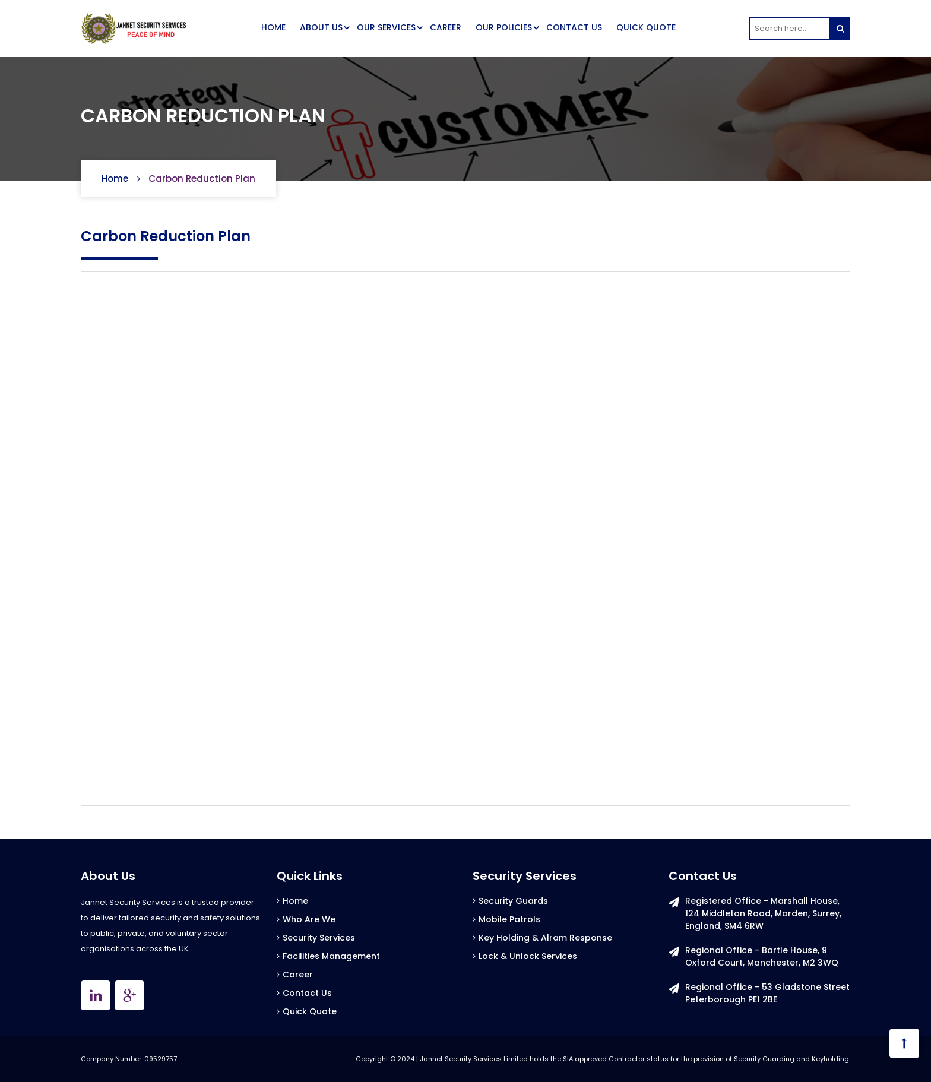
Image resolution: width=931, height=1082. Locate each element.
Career (298, 974)
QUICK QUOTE (646, 27)
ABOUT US (321, 27)
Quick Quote (310, 1011)
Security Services (319, 938)
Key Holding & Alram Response (545, 938)
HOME (273, 27)
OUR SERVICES (386, 27)
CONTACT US (574, 27)
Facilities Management (331, 956)
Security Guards (513, 901)
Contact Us (307, 993)
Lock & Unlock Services (528, 956)
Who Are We (309, 919)
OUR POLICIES (504, 27)
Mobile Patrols (509, 919)
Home (115, 178)
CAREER (445, 27)
